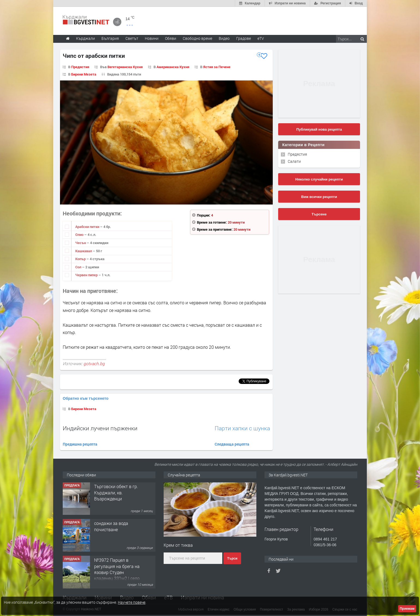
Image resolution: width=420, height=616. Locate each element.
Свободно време (197, 38)
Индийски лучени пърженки (100, 428)
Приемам (407, 609)
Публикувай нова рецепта (319, 129)
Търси (232, 558)
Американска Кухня (173, 66)
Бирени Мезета (83, 74)
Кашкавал (84, 250)
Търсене (319, 214)
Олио (79, 234)
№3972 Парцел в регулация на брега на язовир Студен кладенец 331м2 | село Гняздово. (117, 572)
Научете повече (131, 602)
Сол (78, 267)
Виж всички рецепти (319, 197)
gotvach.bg (94, 363)
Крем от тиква (178, 545)
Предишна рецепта (80, 444)
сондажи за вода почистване (111, 526)
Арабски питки (87, 226)
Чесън (81, 242)
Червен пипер (86, 274)
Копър (80, 258)
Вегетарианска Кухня (125, 66)
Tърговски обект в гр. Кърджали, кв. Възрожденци (116, 493)
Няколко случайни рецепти (319, 179)
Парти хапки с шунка (242, 428)
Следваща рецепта (232, 444)
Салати (294, 161)
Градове (243, 38)
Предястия (80, 66)
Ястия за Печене (216, 66)
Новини (151, 38)
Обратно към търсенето (86, 398)
